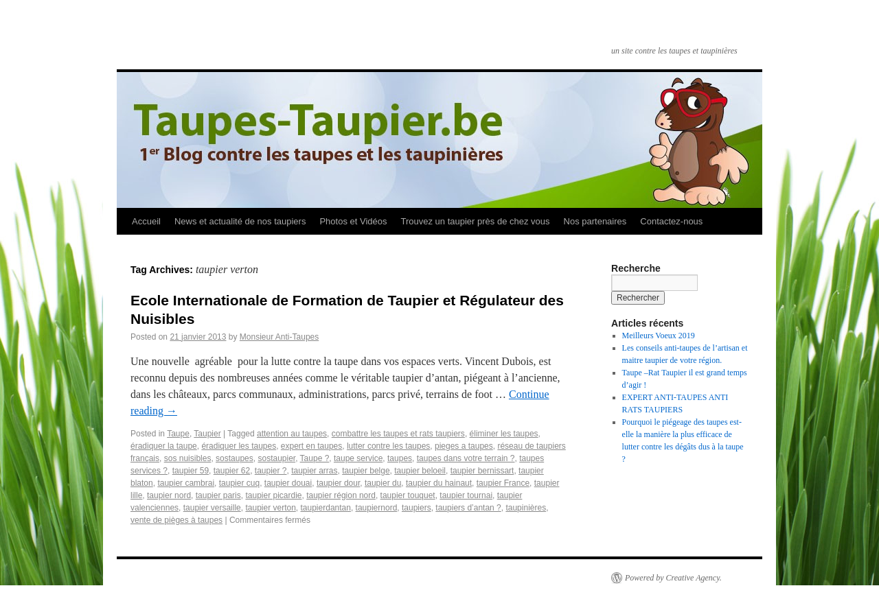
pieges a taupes (464, 446)
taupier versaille (212, 508)
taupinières (525, 508)
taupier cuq (239, 483)
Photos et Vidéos (353, 221)
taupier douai (288, 483)
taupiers (416, 508)
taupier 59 (190, 471)
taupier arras (314, 471)
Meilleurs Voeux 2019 (658, 335)
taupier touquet (407, 495)
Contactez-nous (671, 221)
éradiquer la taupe (163, 446)
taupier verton (270, 508)
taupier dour (338, 483)
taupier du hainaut (439, 483)
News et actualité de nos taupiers (240, 221)
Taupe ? (315, 458)
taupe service (358, 458)
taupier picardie (273, 495)
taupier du (383, 483)
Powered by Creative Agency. (673, 578)
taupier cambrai (185, 483)
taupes (399, 458)
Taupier (207, 433)
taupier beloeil (420, 471)
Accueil (146, 221)
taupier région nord (341, 495)
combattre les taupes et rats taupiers (398, 433)
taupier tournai (466, 495)
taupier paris (218, 495)
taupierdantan (326, 508)
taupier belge (365, 471)
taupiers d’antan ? (468, 508)
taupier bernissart (482, 471)
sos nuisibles (188, 458)
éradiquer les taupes (238, 446)
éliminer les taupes (504, 433)
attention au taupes (292, 433)
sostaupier (276, 458)
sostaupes (234, 458)
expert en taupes (311, 446)
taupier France (503, 483)
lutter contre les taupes (388, 446)
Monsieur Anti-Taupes (279, 337)
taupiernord (377, 508)
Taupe (178, 433)
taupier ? (271, 471)
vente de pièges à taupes (176, 520)
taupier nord (169, 495)
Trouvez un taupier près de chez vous (474, 221)
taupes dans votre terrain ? (466, 458)
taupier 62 (232, 471)
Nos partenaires (595, 221)
